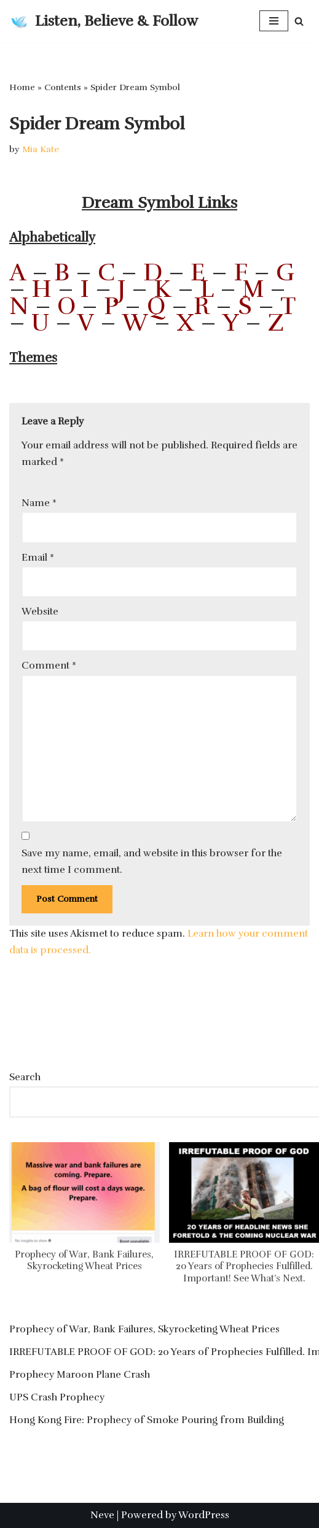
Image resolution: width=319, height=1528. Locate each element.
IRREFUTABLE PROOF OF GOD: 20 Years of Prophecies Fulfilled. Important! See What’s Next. (244, 1266)
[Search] (299, 21)
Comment (49, 665)
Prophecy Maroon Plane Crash (79, 1375)
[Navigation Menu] (273, 20)
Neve (102, 1515)
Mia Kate (40, 149)
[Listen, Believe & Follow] (103, 21)
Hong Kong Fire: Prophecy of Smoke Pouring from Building (146, 1420)
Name (39, 503)
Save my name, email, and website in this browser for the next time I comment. (152, 861)
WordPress (203, 1515)
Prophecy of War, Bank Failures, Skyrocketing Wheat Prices (84, 1260)
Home (22, 87)
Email (38, 557)
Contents (62, 87)
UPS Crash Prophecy (56, 1397)
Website (40, 611)
